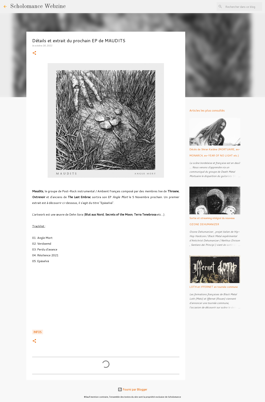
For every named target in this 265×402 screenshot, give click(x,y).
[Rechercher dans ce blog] (243, 6)
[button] (34, 53)
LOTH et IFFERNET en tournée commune (213, 287)
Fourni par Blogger (132, 389)
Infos (38, 332)
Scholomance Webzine (38, 6)
